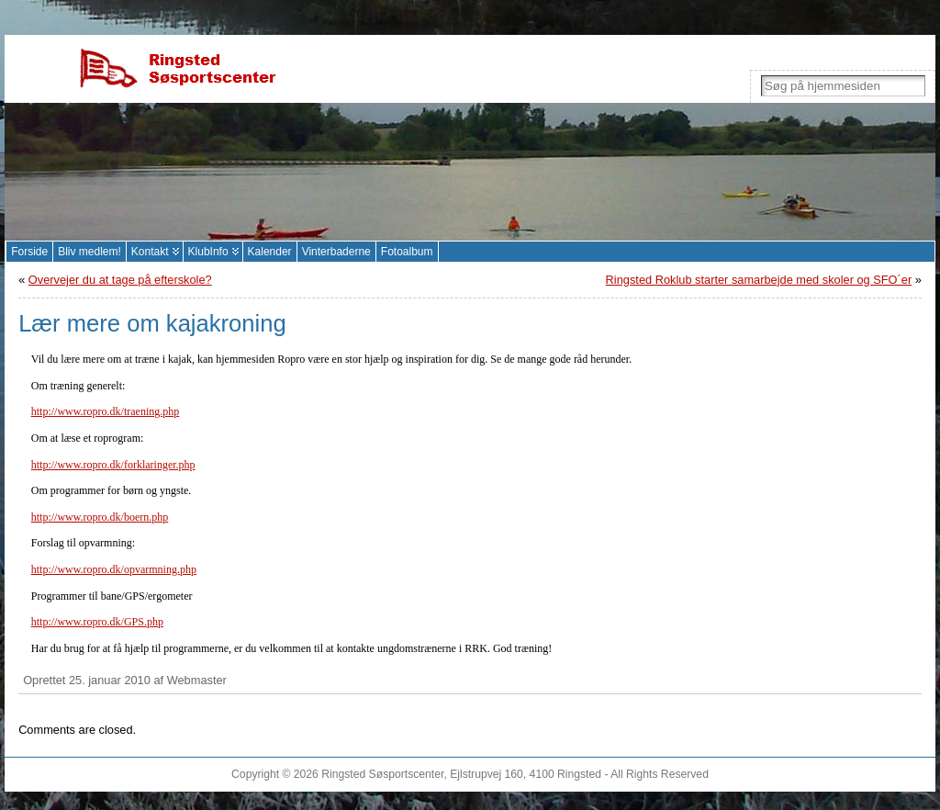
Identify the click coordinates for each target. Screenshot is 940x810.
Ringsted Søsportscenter (382, 774)
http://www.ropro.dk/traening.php (105, 411)
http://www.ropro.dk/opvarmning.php (113, 569)
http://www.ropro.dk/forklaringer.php (113, 464)
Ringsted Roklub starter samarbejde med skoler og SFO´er (759, 280)
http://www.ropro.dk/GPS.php (97, 621)
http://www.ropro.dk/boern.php (100, 517)
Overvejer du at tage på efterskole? (120, 280)
